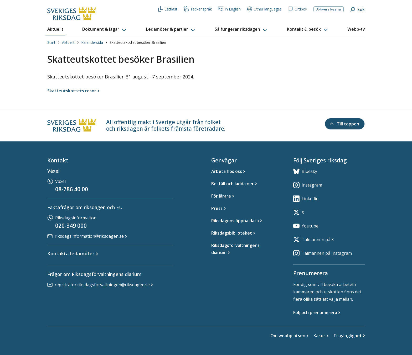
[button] (104, 29)
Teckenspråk (198, 9)
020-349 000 (71, 225)
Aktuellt (68, 42)
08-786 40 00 (71, 189)
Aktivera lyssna (328, 9)
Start (51, 42)
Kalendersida (92, 42)
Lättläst (167, 9)
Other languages (264, 9)
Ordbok (297, 9)
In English (229, 9)
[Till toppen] (345, 124)
